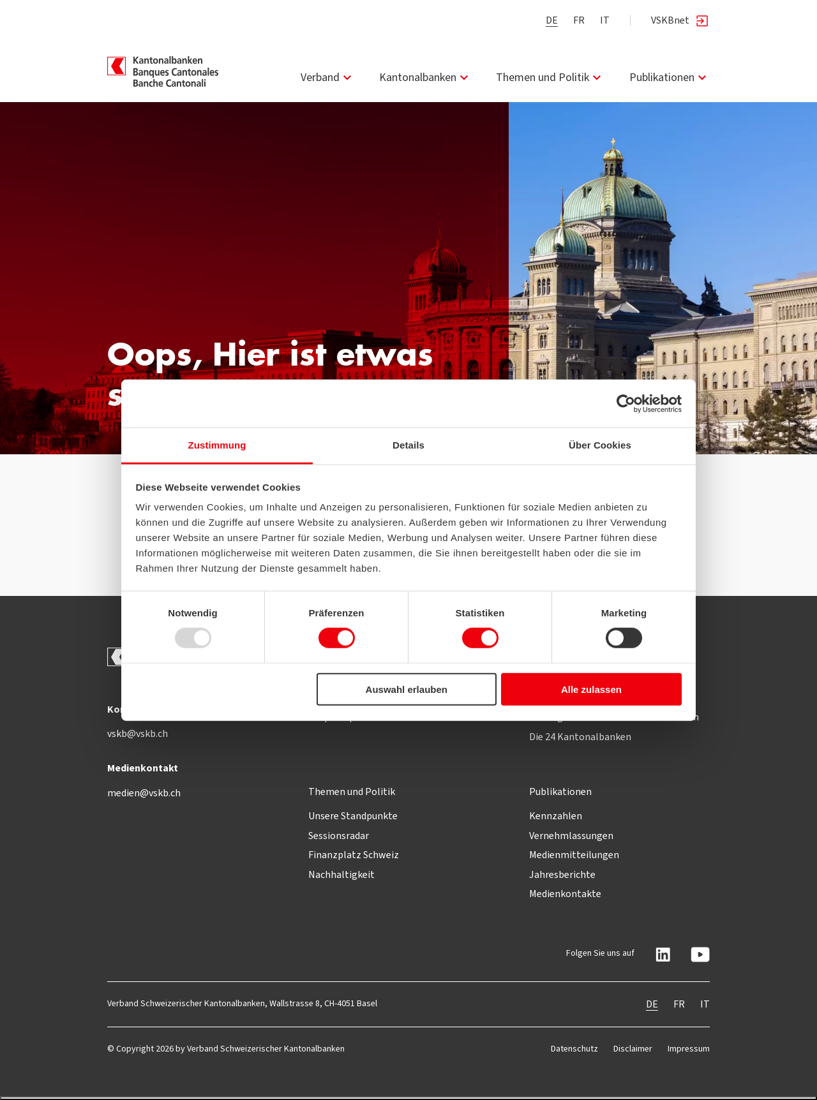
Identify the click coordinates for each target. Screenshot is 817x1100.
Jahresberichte (562, 874)
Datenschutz (574, 1049)
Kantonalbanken (425, 77)
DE (552, 20)
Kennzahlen (555, 815)
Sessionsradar (338, 835)
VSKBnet (680, 20)
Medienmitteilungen (574, 854)
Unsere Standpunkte (353, 815)
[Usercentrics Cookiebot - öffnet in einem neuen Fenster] (626, 403)
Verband (328, 77)
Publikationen (669, 77)
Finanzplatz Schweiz (353, 854)
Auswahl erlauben (406, 689)
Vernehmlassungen (571, 835)
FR (579, 20)
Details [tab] (408, 445)
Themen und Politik (550, 77)
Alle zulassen (591, 689)
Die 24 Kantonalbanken (580, 736)
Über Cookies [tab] (600, 445)
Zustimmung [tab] (217, 445)
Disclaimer (632, 1049)
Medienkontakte (565, 893)
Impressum (689, 1049)
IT (605, 20)
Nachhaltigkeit (341, 874)
